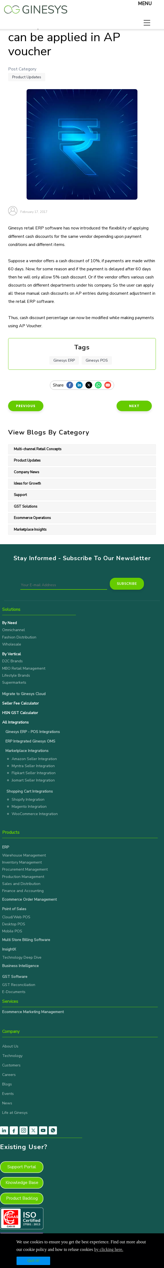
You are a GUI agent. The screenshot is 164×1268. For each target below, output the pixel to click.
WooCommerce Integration (35, 813)
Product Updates (26, 77)
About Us (10, 1046)
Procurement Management (25, 869)
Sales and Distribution (21, 883)
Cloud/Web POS (16, 917)
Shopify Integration (28, 799)
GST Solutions (25, 506)
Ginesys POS (97, 360)
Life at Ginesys (15, 1112)
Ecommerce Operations (32, 517)
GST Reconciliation (18, 984)
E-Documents (13, 991)
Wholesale (11, 644)
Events (8, 1093)
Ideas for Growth (27, 483)
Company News (26, 472)
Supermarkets (14, 682)
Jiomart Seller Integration (33, 780)
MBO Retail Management (23, 668)
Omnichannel (13, 630)
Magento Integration (29, 806)
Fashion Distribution (19, 637)
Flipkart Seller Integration (34, 773)
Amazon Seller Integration (34, 758)
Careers (9, 1074)
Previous (26, 406)
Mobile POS (12, 931)
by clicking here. (108, 1249)
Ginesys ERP (64, 360)
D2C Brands (12, 661)
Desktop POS (13, 924)
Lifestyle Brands (16, 675)
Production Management (23, 876)
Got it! (33, 1261)
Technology (12, 1055)
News (7, 1103)
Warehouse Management (24, 855)
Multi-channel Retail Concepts (38, 449)
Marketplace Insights (30, 529)
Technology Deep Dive (21, 957)
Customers (11, 1065)
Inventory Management (22, 862)
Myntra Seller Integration (33, 765)
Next (134, 406)
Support (20, 494)
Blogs (7, 1084)
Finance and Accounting (23, 890)
